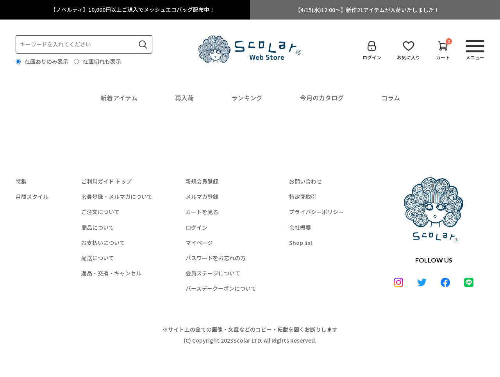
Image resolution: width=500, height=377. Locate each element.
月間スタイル (32, 196)
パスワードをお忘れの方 (216, 258)
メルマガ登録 (202, 196)
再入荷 (184, 97)
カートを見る (202, 212)
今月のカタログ (322, 97)
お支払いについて (103, 243)
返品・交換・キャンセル (111, 273)
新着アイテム (119, 97)
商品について (97, 227)
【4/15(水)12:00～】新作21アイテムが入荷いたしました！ (367, 10)
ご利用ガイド (106, 181)
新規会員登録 (202, 181)
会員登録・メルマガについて (116, 196)
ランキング (246, 97)
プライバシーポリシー (316, 212)
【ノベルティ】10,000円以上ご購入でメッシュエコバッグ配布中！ (133, 10)
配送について (97, 258)
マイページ (199, 243)
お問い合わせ (305, 181)
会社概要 (300, 227)
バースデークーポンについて (221, 288)
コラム (390, 97)
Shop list (301, 243)
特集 (21, 181)
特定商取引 (302, 196)
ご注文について (100, 212)
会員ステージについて (213, 273)
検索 (143, 44)
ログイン (196, 227)
